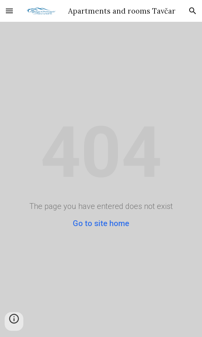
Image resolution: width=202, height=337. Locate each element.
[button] (9, 10)
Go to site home (101, 223)
